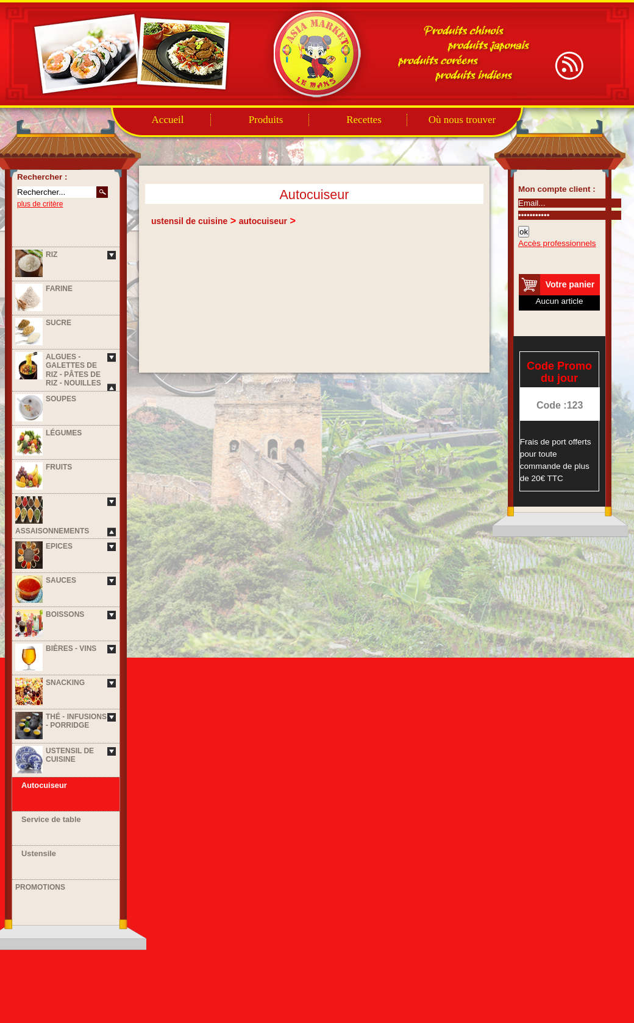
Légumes (64, 433)
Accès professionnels (557, 243)
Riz (51, 254)
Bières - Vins (71, 648)
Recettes (364, 119)
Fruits (59, 467)
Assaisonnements (52, 531)
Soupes (61, 399)
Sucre (58, 322)
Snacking (65, 682)
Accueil (168, 119)
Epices (59, 546)
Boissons (65, 614)
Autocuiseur (44, 785)
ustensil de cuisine (189, 221)
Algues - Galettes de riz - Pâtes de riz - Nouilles (73, 370)
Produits (266, 119)
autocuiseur (263, 221)
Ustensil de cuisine (70, 755)
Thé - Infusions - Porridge (76, 720)
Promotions (40, 887)
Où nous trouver (462, 119)
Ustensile (38, 853)
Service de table (51, 819)
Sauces (61, 580)
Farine (59, 288)
